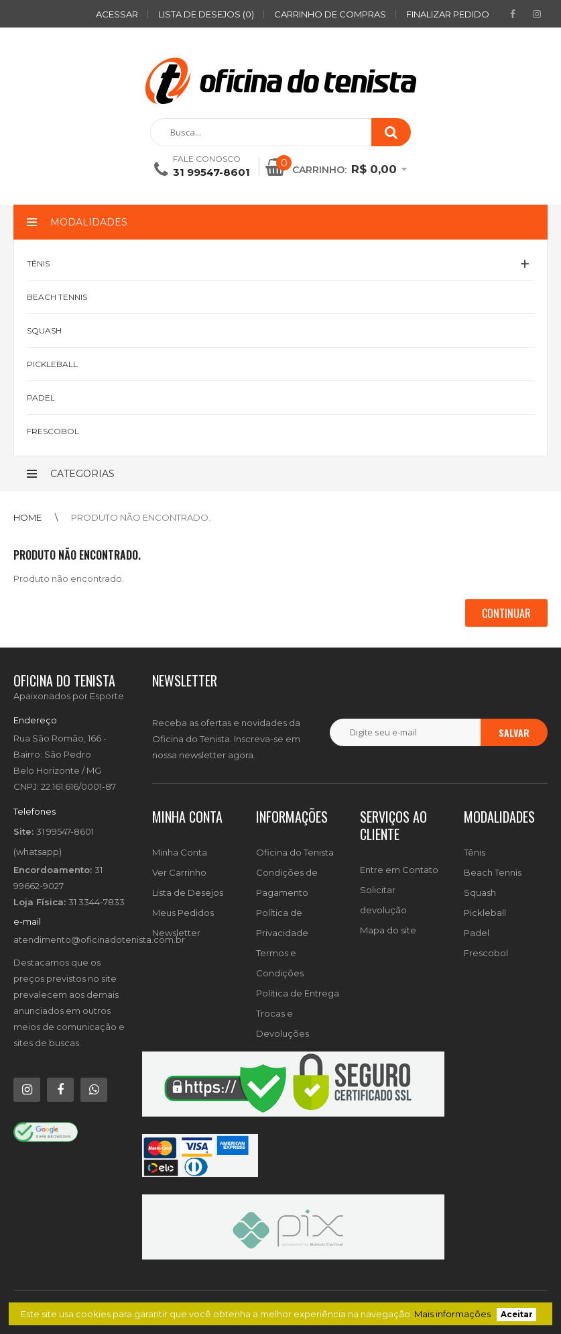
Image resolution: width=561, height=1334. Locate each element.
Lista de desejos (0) (206, 14)
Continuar (506, 613)
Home (27, 517)
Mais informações (452, 1314)
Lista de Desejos (187, 892)
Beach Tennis (492, 872)
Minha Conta (179, 852)
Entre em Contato (399, 869)
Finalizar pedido (447, 14)
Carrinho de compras (330, 14)
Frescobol (486, 952)
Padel (476, 932)
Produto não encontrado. (140, 517)
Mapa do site (388, 930)
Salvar (514, 732)
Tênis (474, 852)
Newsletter (176, 932)
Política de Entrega (297, 993)
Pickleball (485, 912)
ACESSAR (117, 14)
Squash (480, 892)
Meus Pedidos (183, 912)
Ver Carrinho (179, 872)
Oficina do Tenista (295, 852)
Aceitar (517, 1314)
